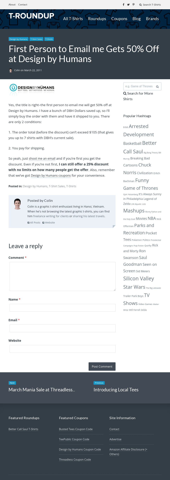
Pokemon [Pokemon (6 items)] (137, 240)
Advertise (115, 422)
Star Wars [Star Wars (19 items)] (134, 288)
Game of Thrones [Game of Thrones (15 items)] (140, 189)
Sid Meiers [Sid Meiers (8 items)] (143, 272)
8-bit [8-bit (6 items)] (125, 128)
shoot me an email (43, 158)
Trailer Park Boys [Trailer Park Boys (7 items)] (133, 296)
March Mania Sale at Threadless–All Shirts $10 (55, 372)
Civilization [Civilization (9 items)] (145, 174)
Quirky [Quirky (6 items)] (147, 246)
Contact (22, 4)
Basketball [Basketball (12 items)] (132, 144)
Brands (152, 18)
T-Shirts (51, 38)
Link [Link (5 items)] (144, 205)
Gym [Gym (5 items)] (125, 195)
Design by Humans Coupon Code (80, 432)
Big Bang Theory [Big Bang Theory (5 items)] (151, 153)
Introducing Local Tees (115, 372)
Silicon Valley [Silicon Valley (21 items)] (138, 279)
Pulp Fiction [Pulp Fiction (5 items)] (139, 246)
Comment (18, 257)
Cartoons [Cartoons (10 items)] (130, 166)
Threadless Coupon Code (75, 442)
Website (48, 222)
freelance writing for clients (51, 216)
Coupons (119, 18)
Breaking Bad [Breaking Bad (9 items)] (140, 159)
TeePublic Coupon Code (74, 422)
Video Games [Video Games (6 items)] (145, 305)
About (12, 4)
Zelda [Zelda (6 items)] (144, 310)
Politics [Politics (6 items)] (146, 240)
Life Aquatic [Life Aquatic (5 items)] (136, 205)
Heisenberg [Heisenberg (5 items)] (133, 195)
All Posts (33, 222)
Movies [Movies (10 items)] (141, 219)
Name (14, 298)
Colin (17, 70)
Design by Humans (19, 38)
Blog (137, 18)
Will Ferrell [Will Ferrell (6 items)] (134, 310)
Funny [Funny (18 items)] (142, 181)
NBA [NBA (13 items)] (152, 219)
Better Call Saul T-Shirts (24, 412)
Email (14, 312)
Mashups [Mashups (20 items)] (134, 211)
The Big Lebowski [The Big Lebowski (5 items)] (153, 289)
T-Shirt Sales (38, 38)
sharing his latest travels (89, 216)
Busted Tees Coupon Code (76, 412)
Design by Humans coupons (52, 175)
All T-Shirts (73, 18)
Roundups (97, 18)
